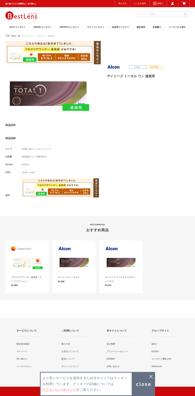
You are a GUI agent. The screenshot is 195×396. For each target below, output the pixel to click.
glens (154, 344)
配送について (68, 359)
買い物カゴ (22, 359)
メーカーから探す (177, 27)
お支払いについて (70, 351)
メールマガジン (24, 366)
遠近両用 (141, 27)
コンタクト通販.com (161, 359)
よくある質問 (140, 3)
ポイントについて (70, 366)
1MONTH (69, 27)
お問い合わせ (112, 366)
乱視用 (120, 27)
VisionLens (156, 366)
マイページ (22, 351)
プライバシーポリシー (117, 351)
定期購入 (157, 27)
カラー (95, 27)
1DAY (17, 27)
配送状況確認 (23, 344)
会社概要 (110, 344)
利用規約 (110, 359)
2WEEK (42, 27)
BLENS (154, 351)
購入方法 (122, 3)
